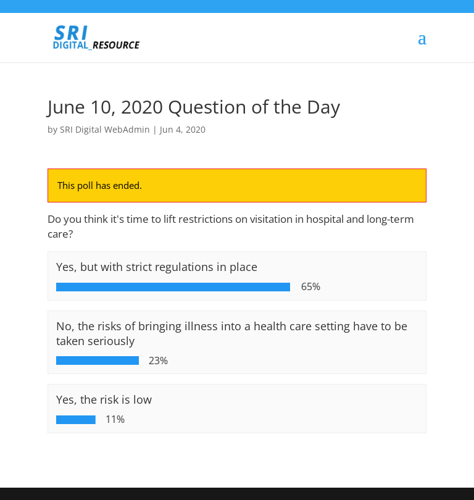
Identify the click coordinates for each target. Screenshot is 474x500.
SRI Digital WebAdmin (105, 129)
